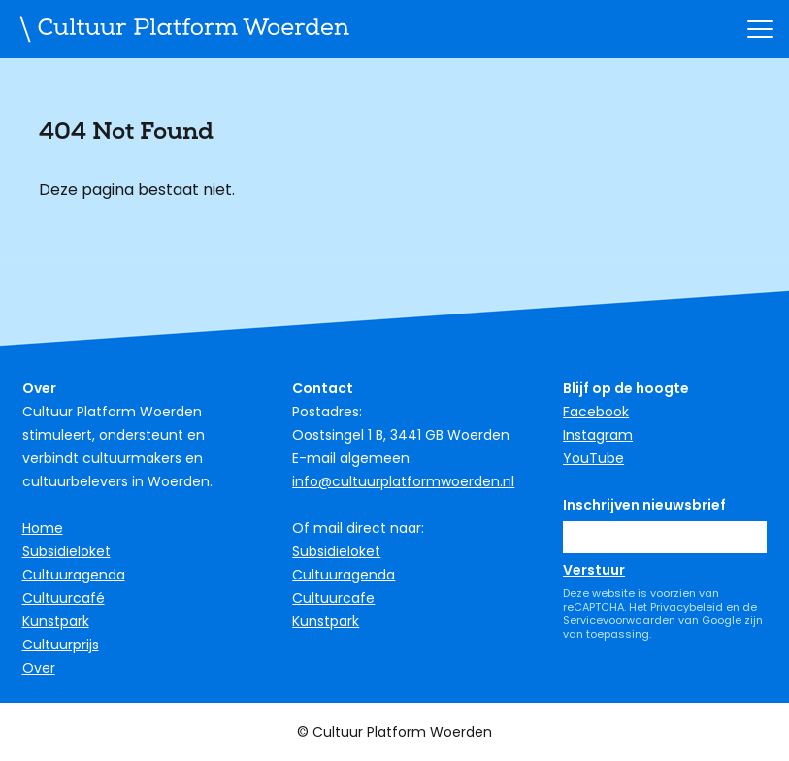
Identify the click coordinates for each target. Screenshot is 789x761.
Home (42, 528)
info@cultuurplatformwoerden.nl (403, 481)
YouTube (593, 458)
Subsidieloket (66, 551)
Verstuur (594, 569)
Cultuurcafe (333, 598)
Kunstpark (55, 621)
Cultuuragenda (73, 574)
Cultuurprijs (60, 644)
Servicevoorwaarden (619, 620)
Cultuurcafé (63, 598)
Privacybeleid (686, 606)
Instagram (598, 435)
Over (38, 668)
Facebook (596, 411)
